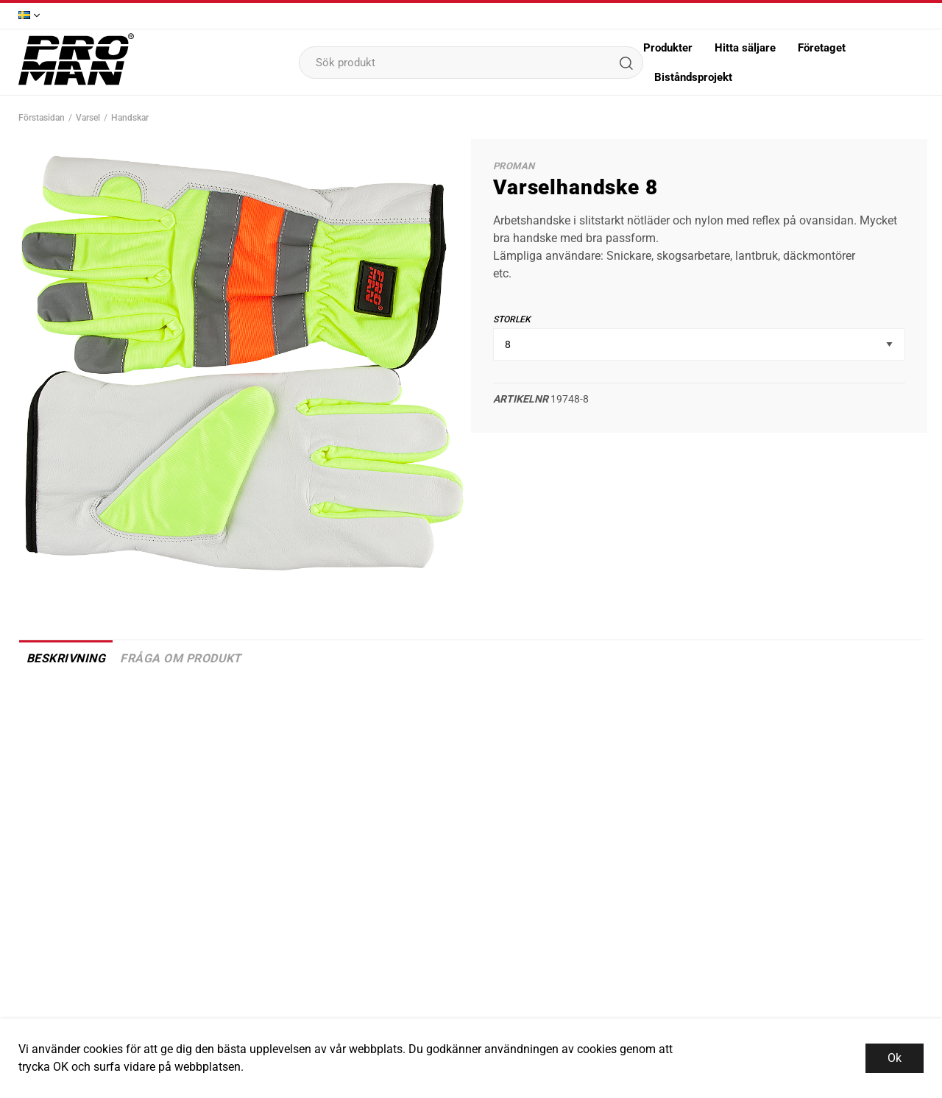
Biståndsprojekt (693, 77)
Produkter (668, 47)
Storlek (512, 319)
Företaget (822, 47)
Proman (513, 165)
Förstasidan (41, 118)
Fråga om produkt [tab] (180, 658)
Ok (895, 1058)
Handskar (130, 118)
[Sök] (625, 62)
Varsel (88, 118)
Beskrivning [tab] (65, 658)
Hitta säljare (745, 47)
